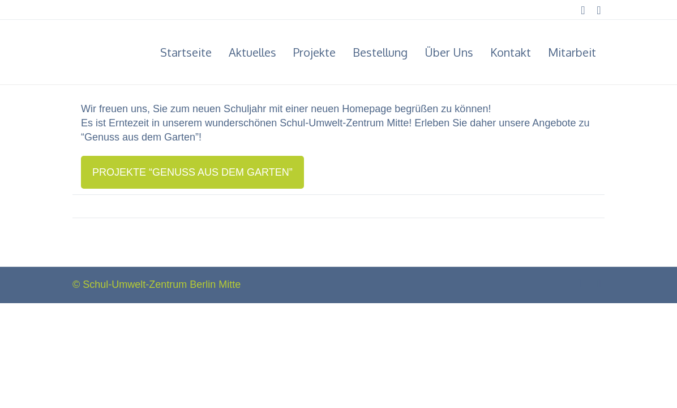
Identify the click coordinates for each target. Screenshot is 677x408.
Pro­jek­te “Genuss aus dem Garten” (192, 172)
